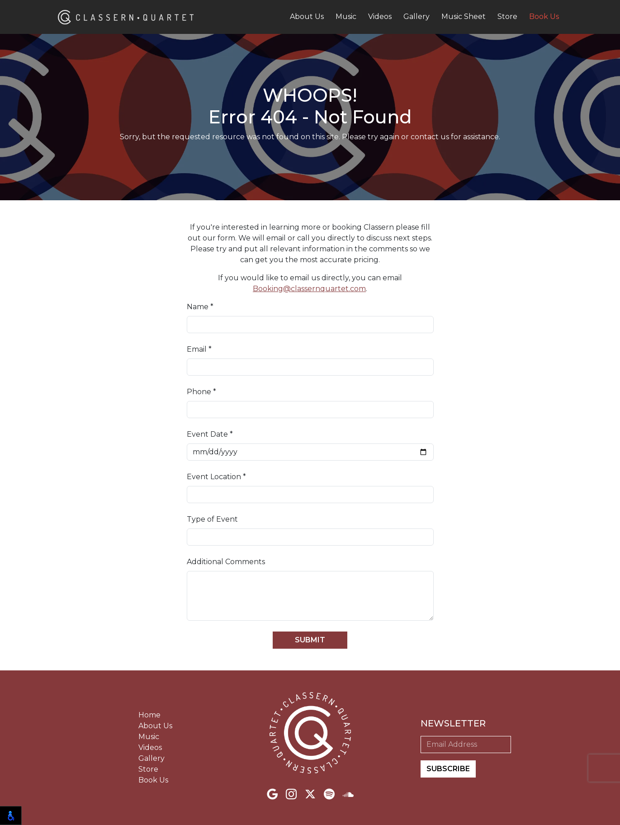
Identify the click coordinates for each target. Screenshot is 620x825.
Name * (200, 306)
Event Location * (216, 476)
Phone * (201, 391)
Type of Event (212, 519)
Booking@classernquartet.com (309, 288)
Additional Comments (226, 561)
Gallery (416, 16)
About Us (307, 16)
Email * (199, 349)
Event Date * (210, 434)
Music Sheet (463, 16)
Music (346, 16)
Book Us (544, 16)
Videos (380, 16)
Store (507, 16)
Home (149, 715)
